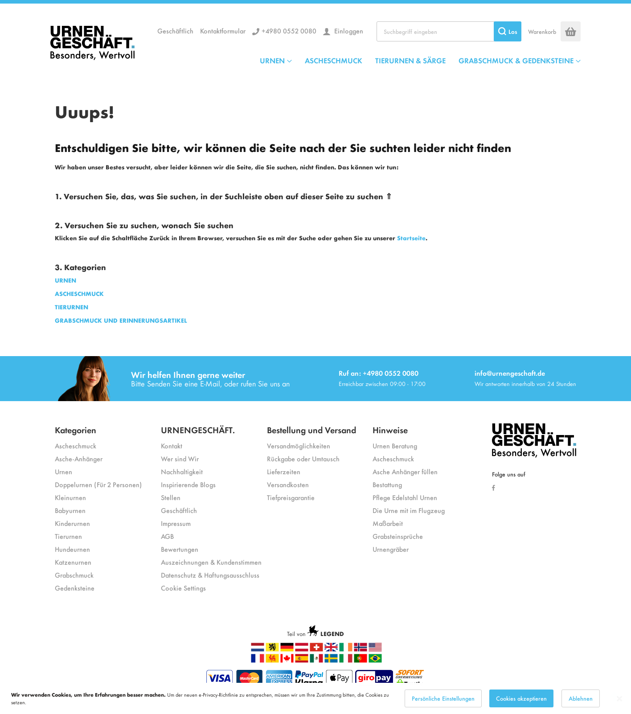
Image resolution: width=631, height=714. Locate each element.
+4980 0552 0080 (289, 30)
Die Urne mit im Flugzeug (409, 510)
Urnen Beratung (395, 445)
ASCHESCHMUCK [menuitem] (333, 60)
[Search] (507, 31)
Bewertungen (179, 549)
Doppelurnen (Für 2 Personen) (98, 484)
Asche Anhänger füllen (405, 471)
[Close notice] (619, 702)
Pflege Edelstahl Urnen (405, 497)
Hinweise (390, 429)
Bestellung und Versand (311, 429)
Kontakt (171, 445)
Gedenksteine (74, 587)
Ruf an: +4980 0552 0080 (378, 373)
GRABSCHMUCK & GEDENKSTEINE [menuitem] (516, 60)
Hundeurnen (72, 549)
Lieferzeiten (283, 471)
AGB (167, 536)
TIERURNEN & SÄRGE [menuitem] (410, 60)
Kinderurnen (72, 523)
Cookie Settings (183, 587)
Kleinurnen (70, 497)
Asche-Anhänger (78, 458)
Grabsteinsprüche (398, 536)
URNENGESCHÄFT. (198, 429)
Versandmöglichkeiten (298, 445)
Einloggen (347, 30)
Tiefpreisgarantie (291, 497)
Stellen (170, 497)
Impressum (176, 523)
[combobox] (449, 31)
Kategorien (75, 429)
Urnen (63, 471)
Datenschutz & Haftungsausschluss (210, 574)
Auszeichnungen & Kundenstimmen (211, 561)
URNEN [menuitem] (272, 60)
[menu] (420, 60)
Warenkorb (542, 31)
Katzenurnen (73, 561)
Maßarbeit (388, 523)
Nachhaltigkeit (182, 471)
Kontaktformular (223, 30)
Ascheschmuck (75, 445)
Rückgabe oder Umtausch (303, 458)
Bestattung (387, 484)
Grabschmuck (74, 574)
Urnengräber (391, 549)
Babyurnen (70, 510)
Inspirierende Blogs (188, 484)
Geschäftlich (175, 30)
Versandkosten (288, 484)
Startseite (411, 238)
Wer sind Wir (180, 458)
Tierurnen (68, 536)
